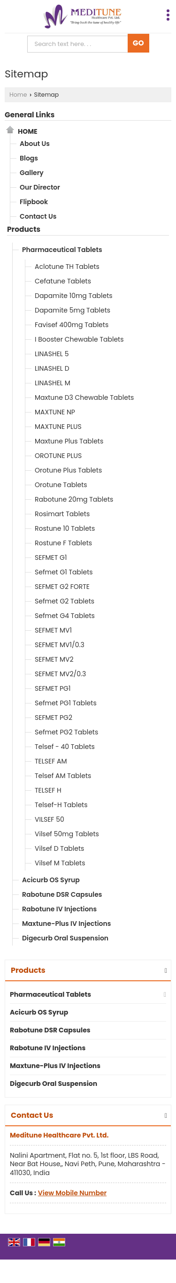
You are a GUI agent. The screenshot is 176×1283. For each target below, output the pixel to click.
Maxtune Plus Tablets (69, 441)
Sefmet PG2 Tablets (66, 732)
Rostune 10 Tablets (65, 528)
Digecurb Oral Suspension (65, 938)
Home (18, 95)
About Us (35, 143)
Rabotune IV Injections (59, 909)
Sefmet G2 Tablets (64, 601)
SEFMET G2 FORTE (62, 586)
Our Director (40, 187)
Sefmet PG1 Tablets (66, 703)
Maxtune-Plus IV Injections (66, 923)
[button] (72, 1193)
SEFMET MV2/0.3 (60, 674)
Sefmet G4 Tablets (65, 615)
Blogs (29, 158)
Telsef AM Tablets (63, 775)
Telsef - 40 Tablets (65, 746)
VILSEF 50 (49, 819)
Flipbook (34, 201)
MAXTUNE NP (55, 412)
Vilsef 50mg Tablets (67, 834)
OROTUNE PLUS (58, 455)
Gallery (32, 172)
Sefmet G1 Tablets (64, 572)
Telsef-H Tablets (61, 805)
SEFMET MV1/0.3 (59, 644)
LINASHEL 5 (52, 354)
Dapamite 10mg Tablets (74, 295)
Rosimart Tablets (62, 514)
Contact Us (38, 216)
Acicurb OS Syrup (51, 880)
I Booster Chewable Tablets (79, 339)
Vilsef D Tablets (59, 848)
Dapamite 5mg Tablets (72, 310)
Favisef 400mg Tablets (71, 324)
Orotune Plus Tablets (68, 470)
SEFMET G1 (51, 557)
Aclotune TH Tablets (67, 266)
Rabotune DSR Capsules (62, 894)
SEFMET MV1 (53, 630)
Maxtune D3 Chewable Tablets (84, 397)
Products (23, 229)
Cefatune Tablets (63, 281)
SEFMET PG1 (52, 688)
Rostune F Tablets (63, 543)
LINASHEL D (52, 368)
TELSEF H (48, 790)
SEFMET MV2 (54, 659)
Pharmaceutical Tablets (62, 249)
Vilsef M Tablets (60, 863)
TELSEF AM (51, 761)
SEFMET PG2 (53, 717)
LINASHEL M (52, 383)
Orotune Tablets (61, 484)
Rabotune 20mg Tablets (74, 499)
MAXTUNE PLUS (58, 426)
